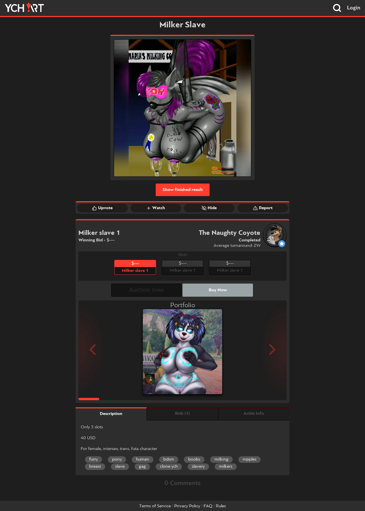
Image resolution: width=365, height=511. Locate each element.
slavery (198, 466)
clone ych (169, 466)
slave (120, 466)
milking (221, 459)
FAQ (208, 506)
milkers (225, 466)
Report (263, 208)
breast (95, 466)
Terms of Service (155, 506)
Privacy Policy (187, 506)
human (142, 459)
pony (117, 459)
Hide (209, 208)
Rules (221, 506)
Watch (155, 208)
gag (142, 466)
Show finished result (183, 190)
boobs (194, 459)
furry (93, 459)
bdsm (168, 459)
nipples (249, 459)
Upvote (102, 208)
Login (353, 8)
